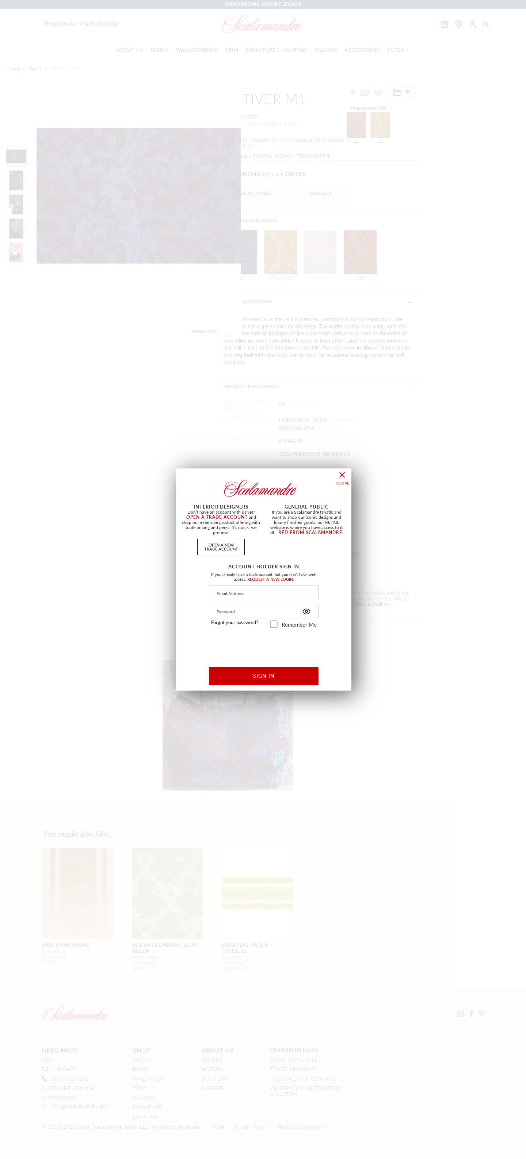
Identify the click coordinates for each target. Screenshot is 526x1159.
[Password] (264, 611)
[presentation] (264, 645)
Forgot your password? (234, 622)
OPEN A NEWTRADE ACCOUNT (221, 547)
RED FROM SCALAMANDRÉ (310, 532)
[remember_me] (273, 624)
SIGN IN (264, 675)
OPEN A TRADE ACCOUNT (217, 517)
